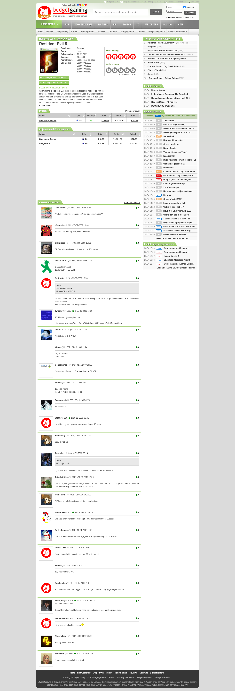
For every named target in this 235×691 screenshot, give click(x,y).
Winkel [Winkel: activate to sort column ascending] (42, 115)
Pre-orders (152, 24)
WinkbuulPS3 (61, 260)
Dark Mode (195, 2)
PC (138, 24)
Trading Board (87, 32)
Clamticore (60, 243)
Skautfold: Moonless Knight (177, 260)
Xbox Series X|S (83, 24)
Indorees (59, 329)
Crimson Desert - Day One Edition (166, 66)
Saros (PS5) (165, 136)
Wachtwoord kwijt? (182, 17)
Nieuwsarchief (83, 673)
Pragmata (155, 47)
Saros (153, 74)
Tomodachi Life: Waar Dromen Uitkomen (170, 54)
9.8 (84, 143)
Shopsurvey (62, 32)
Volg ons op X (112, 2)
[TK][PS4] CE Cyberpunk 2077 (173, 211)
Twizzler (59, 311)
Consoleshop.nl (82, 371)
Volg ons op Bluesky (132, 2)
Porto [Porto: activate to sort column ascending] (118, 115)
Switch (127, 24)
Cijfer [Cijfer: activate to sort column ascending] (78, 115)
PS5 (67, 24)
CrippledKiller (61, 477)
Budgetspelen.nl (162, 677)
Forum (74, 32)
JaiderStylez (60, 208)
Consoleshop (61, 365)
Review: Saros (158, 90)
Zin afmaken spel (167, 187)
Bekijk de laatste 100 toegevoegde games (176, 268)
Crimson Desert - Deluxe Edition (166, 78)
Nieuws (49, 32)
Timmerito (59, 654)
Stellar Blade (156, 62)
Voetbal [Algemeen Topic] (171, 152)
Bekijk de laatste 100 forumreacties (172, 238)
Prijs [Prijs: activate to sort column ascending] (104, 115)
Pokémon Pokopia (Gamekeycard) (168, 43)
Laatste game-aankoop (170, 183)
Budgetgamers (127, 32)
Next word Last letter (169, 140)
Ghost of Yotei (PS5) (169, 199)
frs (64, 442)
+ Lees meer (45, 105)
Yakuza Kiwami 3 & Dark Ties (173, 219)
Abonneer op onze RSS (177, 2)
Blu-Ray (168, 24)
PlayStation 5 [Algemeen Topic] (174, 223)
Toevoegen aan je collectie (53, 83)
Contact (141, 32)
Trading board (120, 673)
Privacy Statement (125, 677)
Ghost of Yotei (157, 70)
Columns (113, 32)
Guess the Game (167, 144)
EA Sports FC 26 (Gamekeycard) (174, 175)
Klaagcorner (165, 156)
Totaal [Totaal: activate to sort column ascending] (133, 115)
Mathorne (59, 512)
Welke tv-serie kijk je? (170, 207)
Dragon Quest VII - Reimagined (174, 179)
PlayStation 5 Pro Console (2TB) (165, 51)
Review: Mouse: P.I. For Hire (164, 102)
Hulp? (192, 17)
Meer (181, 24)
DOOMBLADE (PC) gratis (163, 106)
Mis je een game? (157, 32)
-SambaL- (59, 225)
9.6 (79, 121)
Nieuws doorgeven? (177, 32)
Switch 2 (103, 24)
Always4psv (60, 636)
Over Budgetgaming (96, 677)
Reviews (101, 32)
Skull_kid (59, 601)
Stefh (57, 418)
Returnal (163, 195)
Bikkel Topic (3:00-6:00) (170, 124)
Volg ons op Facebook (152, 2)
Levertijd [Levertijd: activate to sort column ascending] (91, 115)
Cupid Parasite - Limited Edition (179, 264)
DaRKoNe (59, 278)
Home (40, 32)
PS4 (115, 24)
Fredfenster (60, 583)
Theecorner (165, 121)
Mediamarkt (165, 168)
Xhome (58, 347)
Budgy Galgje (166, 148)
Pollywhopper (61, 530)
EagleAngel (60, 400)
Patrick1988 (60, 548)
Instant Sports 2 (171, 256)
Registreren (170, 17)
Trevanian (59, 453)
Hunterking (60, 435)
